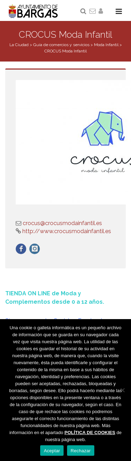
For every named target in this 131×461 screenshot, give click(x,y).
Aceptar (52, 450)
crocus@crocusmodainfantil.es (62, 223)
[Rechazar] (122, 390)
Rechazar (81, 450)
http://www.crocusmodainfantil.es (66, 231)
